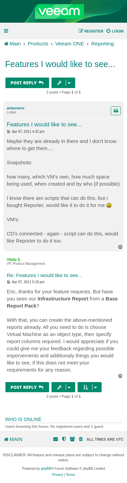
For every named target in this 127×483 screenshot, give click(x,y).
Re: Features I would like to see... (44, 275)
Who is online (23, 419)
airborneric (15, 108)
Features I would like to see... (60, 64)
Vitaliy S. (14, 259)
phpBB (46, 468)
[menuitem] (115, 31)
